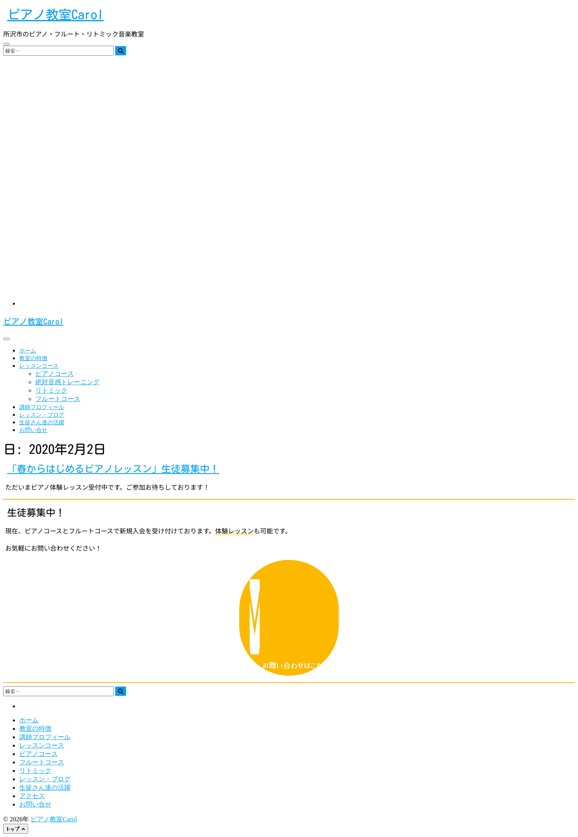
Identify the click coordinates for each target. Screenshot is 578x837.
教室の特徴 (33, 358)
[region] (289, 175)
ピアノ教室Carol (55, 14)
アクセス (32, 795)
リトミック (51, 390)
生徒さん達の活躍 (41, 423)
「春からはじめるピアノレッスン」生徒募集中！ (113, 469)
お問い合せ (33, 430)
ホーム (27, 351)
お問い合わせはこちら (289, 617)
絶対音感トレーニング (67, 382)
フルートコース (57, 398)
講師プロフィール (41, 407)
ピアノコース (54, 373)
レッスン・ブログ (41, 415)
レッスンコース (39, 366)
